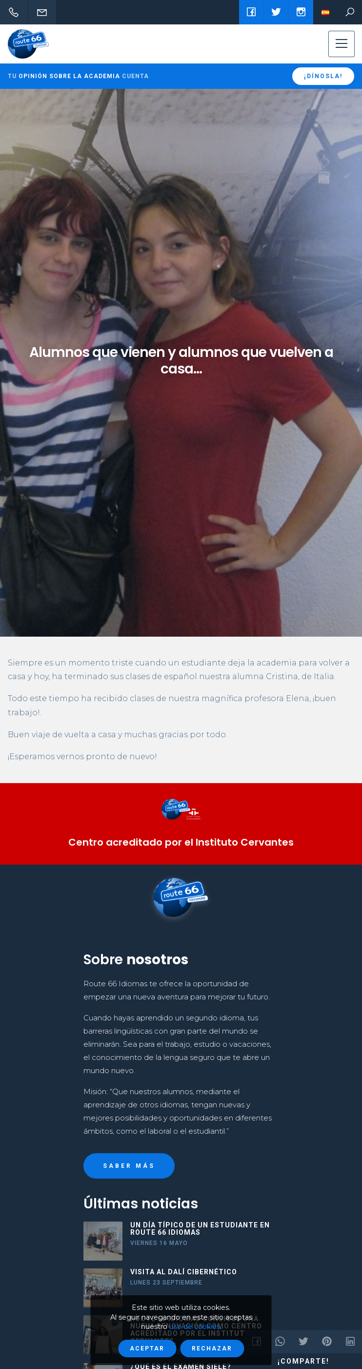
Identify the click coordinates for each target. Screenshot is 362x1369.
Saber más (129, 1165)
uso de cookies (194, 1326)
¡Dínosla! (323, 76)
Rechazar (212, 1348)
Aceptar (147, 1348)
